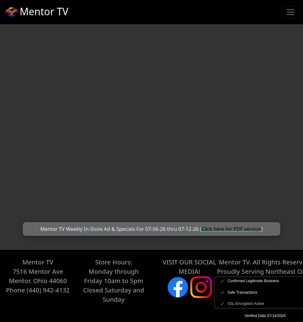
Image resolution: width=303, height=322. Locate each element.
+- (151, 127)
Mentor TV (36, 12)
